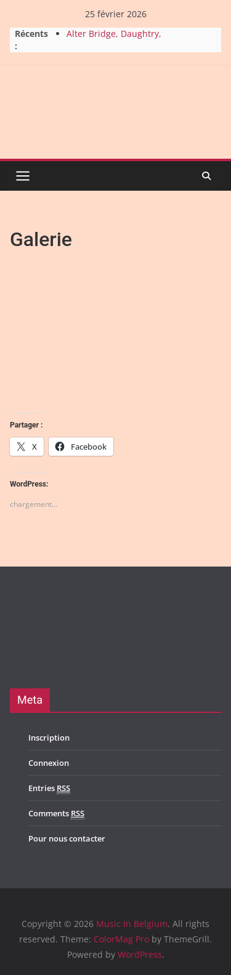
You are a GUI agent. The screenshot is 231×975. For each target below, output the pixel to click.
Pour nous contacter (66, 838)
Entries (49, 788)
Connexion (48, 762)
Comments (56, 813)
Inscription (49, 737)
